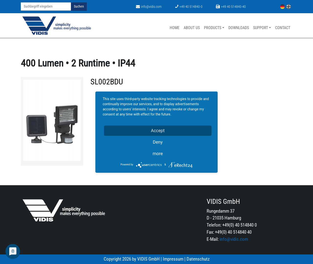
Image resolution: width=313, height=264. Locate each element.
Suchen (79, 6)
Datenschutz (198, 259)
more (158, 153)
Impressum (173, 259)
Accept (158, 130)
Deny (158, 142)
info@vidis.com (149, 7)
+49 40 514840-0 (188, 7)
